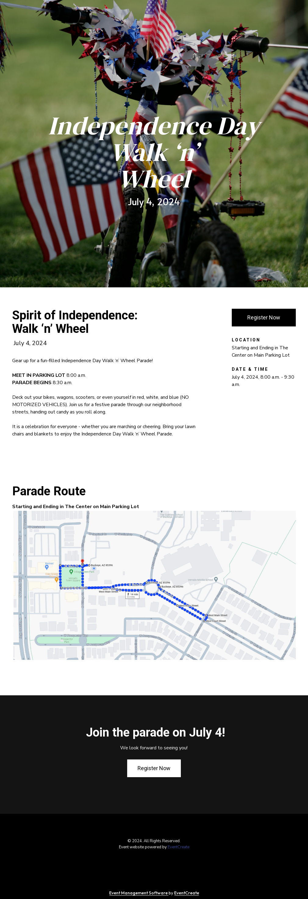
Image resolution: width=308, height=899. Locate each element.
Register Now (263, 317)
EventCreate (178, 847)
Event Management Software (139, 893)
